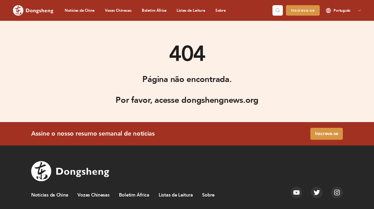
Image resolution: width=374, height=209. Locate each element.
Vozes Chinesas (118, 10)
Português (341, 10)
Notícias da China (80, 10)
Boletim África (154, 10)
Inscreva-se (303, 10)
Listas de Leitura (191, 10)
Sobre (220, 10)
